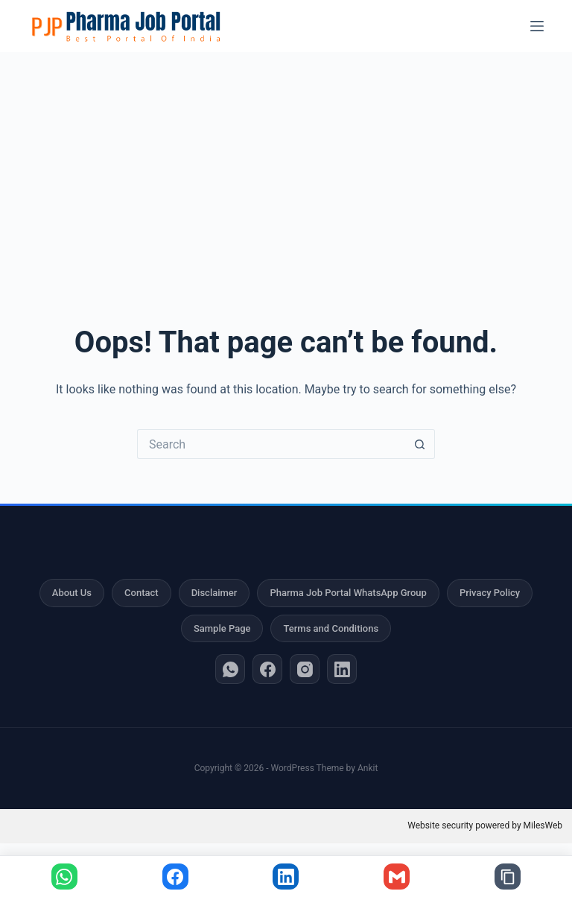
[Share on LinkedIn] (286, 876)
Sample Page (222, 628)
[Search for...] (271, 444)
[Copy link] (508, 876)
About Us (72, 592)
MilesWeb (543, 825)
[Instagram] (305, 669)
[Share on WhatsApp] (64, 876)
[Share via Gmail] (397, 876)
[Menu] (537, 26)
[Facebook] (267, 669)
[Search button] (420, 444)
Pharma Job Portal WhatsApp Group (348, 592)
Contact (141, 592)
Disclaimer (214, 592)
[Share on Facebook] (175, 876)
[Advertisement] (286, 164)
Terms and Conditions (330, 628)
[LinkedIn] (342, 669)
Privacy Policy (490, 592)
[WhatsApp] (230, 669)
